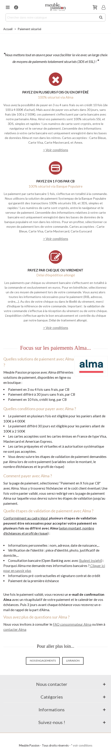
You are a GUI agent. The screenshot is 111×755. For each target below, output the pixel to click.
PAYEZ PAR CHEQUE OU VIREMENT (55, 270)
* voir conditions (81, 745)
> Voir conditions (55, 150)
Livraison (73, 660)
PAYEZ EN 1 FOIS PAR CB (55, 181)
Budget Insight (90, 560)
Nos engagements (43, 660)
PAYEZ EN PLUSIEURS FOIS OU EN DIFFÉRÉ (55, 92)
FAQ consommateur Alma (72, 624)
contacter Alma (14, 629)
